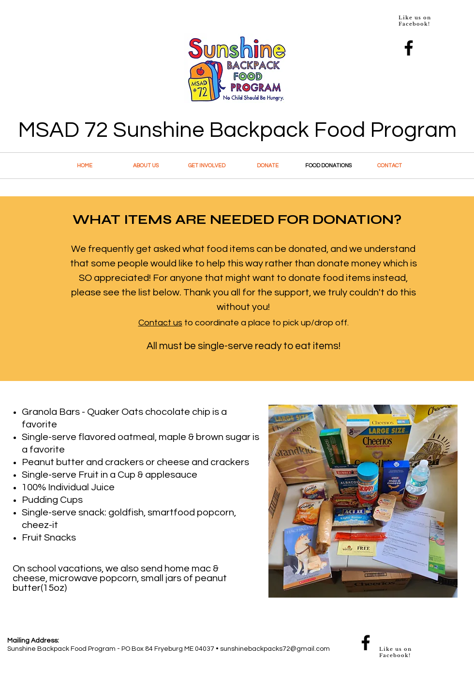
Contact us (160, 322)
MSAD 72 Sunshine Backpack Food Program (237, 130)
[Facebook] (409, 48)
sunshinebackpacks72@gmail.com (275, 648)
